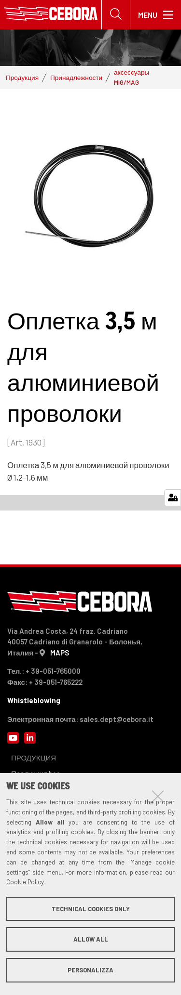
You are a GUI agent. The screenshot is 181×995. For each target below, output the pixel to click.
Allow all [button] (90, 939)
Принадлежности (76, 77)
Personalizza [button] (90, 970)
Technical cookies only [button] (91, 909)
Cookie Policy (24, 882)
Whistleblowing (33, 700)
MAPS (59, 652)
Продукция (22, 77)
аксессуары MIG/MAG (131, 77)
